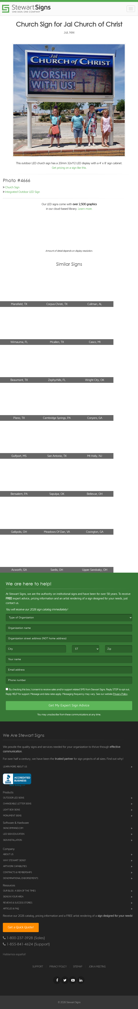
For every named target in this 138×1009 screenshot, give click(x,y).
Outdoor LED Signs (13, 798)
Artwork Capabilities (15, 866)
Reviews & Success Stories (17, 903)
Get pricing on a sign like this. (69, 167)
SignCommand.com (13, 828)
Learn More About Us (15, 766)
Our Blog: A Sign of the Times (19, 891)
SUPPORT (37, 966)
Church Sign (12, 187)
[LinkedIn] (81, 980)
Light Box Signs (11, 810)
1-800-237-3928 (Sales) (24, 938)
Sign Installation (12, 840)
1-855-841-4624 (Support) (26, 944)
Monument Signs (12, 815)
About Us (8, 854)
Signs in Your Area (13, 896)
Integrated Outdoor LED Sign (22, 191)
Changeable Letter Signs (17, 803)
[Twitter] (65, 980)
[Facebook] (57, 980)
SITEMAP (77, 966)
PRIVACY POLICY (58, 966)
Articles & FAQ (11, 908)
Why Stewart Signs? (14, 860)
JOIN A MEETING (97, 966)
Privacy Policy (120, 694)
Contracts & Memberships (17, 872)
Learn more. (85, 208)
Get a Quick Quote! (21, 927)
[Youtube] (73, 980)
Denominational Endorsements (20, 878)
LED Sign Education (13, 834)
